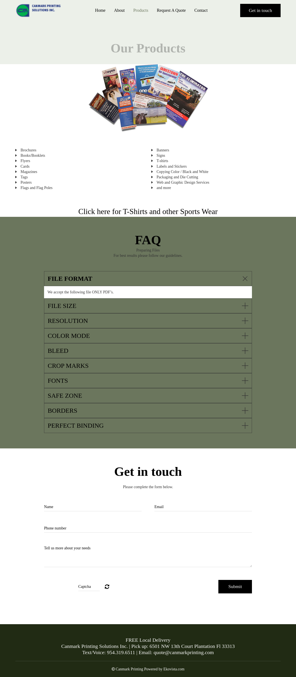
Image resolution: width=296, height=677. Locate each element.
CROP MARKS (68, 365)
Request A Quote (171, 10)
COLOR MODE (69, 335)
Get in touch (260, 10)
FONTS (58, 380)
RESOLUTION (68, 320)
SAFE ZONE (65, 395)
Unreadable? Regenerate (107, 586)
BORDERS (62, 410)
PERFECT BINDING (76, 425)
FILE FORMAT (70, 278)
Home (100, 10)
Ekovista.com (173, 669)
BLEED (58, 350)
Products (140, 10)
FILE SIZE (62, 305)
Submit (235, 586)
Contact (201, 10)
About (119, 10)
